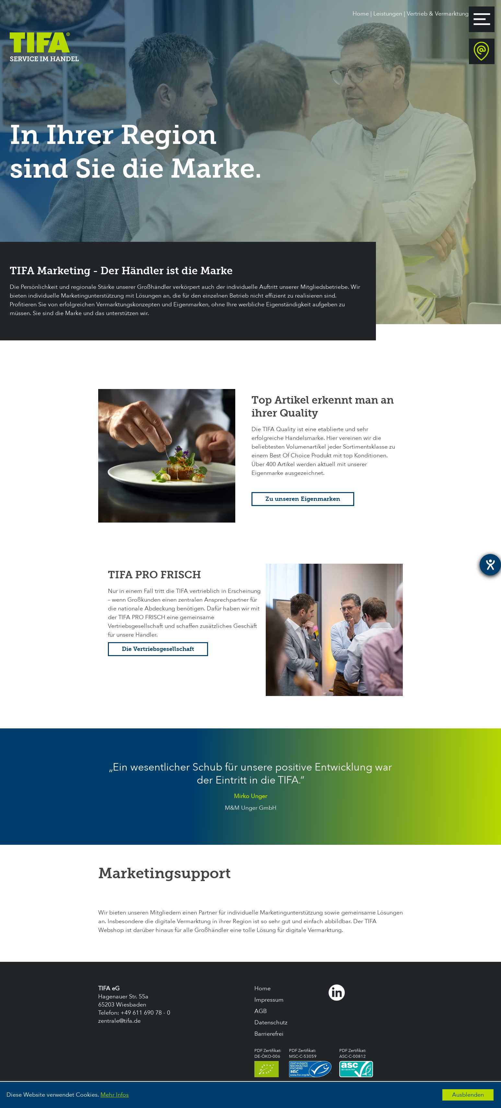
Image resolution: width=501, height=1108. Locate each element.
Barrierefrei (269, 1034)
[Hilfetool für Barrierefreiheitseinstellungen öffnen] (490, 564)
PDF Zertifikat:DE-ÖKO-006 (267, 1062)
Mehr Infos (114, 1095)
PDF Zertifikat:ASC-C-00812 (356, 1062)
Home (361, 14)
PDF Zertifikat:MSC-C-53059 (310, 1062)
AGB (260, 1011)
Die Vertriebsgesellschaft (158, 649)
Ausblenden (468, 1095)
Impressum (269, 1000)
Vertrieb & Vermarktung (438, 14)
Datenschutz (270, 1023)
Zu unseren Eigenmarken (302, 499)
